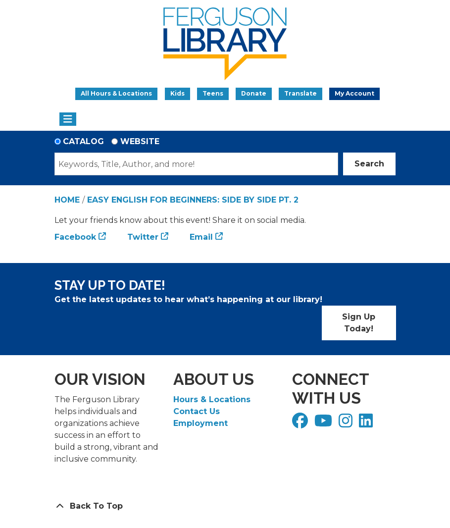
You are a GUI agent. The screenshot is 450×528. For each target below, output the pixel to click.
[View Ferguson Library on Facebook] (301, 423)
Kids (177, 93)
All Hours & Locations (116, 93)
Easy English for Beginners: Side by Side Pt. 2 (193, 200)
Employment (200, 423)
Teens (212, 93)
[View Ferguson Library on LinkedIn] (367, 423)
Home (67, 200)
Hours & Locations (211, 399)
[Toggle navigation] (68, 119)
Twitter (142, 237)
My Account (354, 93)
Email (201, 237)
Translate (300, 93)
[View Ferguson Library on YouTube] (324, 423)
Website (139, 141)
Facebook (75, 237)
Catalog (83, 141)
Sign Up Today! (358, 322)
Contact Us (196, 411)
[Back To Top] (225, 506)
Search (369, 163)
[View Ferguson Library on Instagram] (347, 423)
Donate (253, 93)
